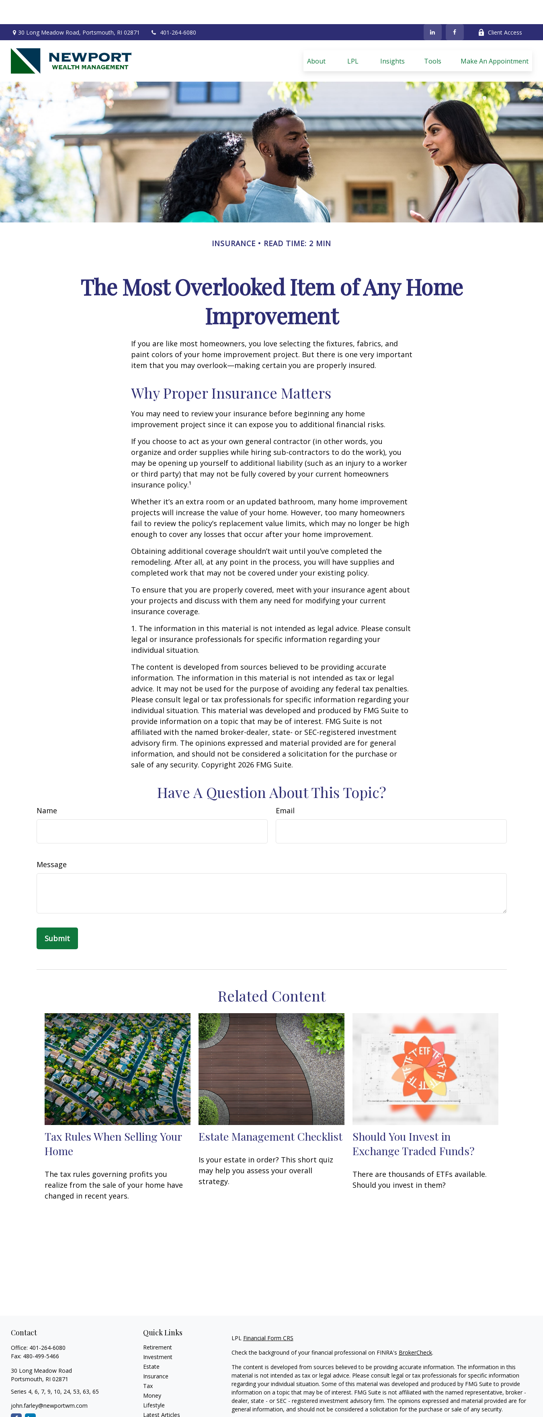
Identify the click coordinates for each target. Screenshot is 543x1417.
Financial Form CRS (268, 1314)
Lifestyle (154, 1381)
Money (152, 1371)
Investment (157, 1333)
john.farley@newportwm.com (49, 1381)
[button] (316, 36)
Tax (148, 1362)
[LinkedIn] (433, 8)
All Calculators (161, 1410)
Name (47, 786)
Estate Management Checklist (270, 1112)
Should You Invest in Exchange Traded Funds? (413, 1119)
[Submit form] (57, 914)
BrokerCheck (415, 1328)
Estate (151, 1342)
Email (285, 786)
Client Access (500, 8)
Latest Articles (161, 1390)
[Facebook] (455, 8)
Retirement (157, 1323)
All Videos (155, 1400)
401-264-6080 (173, 8)
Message (52, 840)
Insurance (155, 1352)
